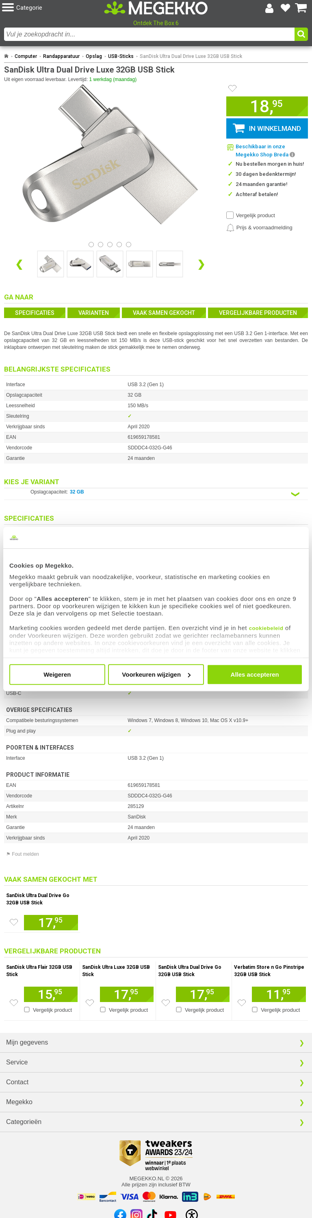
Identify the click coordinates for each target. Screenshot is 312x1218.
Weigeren (57, 674)
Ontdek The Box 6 (156, 23)
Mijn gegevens (27, 1042)
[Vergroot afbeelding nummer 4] (169, 264)
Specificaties (34, 313)
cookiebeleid (266, 628)
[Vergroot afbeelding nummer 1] (80, 264)
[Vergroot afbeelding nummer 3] (139, 264)
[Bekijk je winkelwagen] (301, 8)
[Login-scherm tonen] (269, 8)
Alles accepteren (255, 674)
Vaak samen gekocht (164, 313)
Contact (17, 1082)
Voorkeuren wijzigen (156, 674)
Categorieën (23, 1121)
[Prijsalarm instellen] (259, 228)
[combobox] (149, 34)
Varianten (93, 313)
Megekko (19, 1101)
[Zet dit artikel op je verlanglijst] (14, 922)
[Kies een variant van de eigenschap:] (156, 494)
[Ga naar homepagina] (156, 8)
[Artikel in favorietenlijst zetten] (232, 88)
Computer (26, 56)
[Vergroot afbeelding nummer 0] (50, 264)
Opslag (94, 56)
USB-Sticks (121, 56)
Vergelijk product (255, 215)
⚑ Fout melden (22, 854)
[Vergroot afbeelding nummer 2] (110, 264)
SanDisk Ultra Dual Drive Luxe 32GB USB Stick (191, 56)
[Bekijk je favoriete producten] (285, 8)
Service (17, 1062)
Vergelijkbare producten (258, 313)
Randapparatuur (61, 56)
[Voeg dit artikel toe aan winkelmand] (51, 922)
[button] (53, 8)
